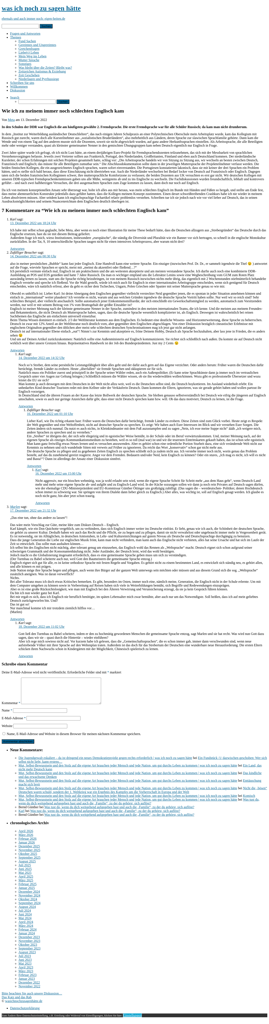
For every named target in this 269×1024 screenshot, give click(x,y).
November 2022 (29, 991)
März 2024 (25, 931)
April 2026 (25, 836)
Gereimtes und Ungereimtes (37, 45)
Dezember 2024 (29, 896)
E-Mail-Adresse (14, 723)
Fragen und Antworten (25, 33)
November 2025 (29, 855)
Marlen (15, 507)
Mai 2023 (25, 968)
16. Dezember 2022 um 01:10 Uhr (50, 414)
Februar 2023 (27, 980)
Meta (11, 120)
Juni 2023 (25, 965)
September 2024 (29, 908)
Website (7, 731)
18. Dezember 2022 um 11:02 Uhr (41, 626)
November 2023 (29, 946)
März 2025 (25, 885)
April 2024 (25, 927)
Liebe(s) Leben (28, 52)
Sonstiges (24, 64)
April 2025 (25, 881)
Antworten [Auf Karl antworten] (17, 248)
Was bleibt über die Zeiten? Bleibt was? (45, 67)
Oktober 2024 (27, 904)
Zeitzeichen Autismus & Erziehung (42, 71)
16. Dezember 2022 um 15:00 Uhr (58, 473)
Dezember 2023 (29, 942)
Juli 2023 (24, 961)
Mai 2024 (25, 923)
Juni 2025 (25, 874)
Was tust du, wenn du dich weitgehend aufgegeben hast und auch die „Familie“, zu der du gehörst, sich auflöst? (138, 806)
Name (7, 715)
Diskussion (17, 90)
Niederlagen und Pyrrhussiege (38, 79)
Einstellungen (132, 1020)
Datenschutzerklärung (25, 1013)
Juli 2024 (24, 915)
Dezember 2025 (29, 851)
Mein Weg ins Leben (32, 56)
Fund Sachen (27, 41)
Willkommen (19, 86)
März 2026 (25, 840)
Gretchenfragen (29, 48)
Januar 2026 (26, 847)
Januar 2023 (26, 984)
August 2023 (27, 957)
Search (14, 97)
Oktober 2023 (27, 949)
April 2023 (25, 972)
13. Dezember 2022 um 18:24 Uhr (33, 223)
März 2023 (25, 976)
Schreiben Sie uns (22, 83)
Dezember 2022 (29, 987)
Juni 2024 (25, 919)
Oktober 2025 (27, 859)
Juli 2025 (24, 870)
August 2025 (27, 866)
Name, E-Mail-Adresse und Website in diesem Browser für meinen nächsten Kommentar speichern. (74, 739)
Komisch (249, 801)
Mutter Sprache (28, 60)
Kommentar (11, 708)
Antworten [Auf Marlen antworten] (17, 619)
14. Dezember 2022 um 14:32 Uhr (41, 358)
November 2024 (29, 900)
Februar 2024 (27, 934)
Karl (38, 470)
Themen (15, 37)
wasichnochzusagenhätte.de (23, 1006)
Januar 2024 (26, 938)
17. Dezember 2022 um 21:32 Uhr (33, 510)
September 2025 (29, 862)
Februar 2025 (27, 889)
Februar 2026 (27, 843)
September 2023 (29, 953)
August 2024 (27, 912)
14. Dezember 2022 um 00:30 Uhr (33, 256)
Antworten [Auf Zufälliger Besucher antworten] (17, 350)
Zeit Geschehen (29, 75)
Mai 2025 (25, 878)
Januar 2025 (26, 893)
